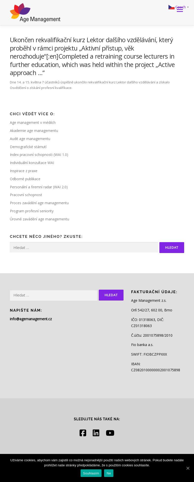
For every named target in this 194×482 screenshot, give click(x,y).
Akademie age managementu (34, 130)
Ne (109, 473)
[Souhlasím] (187, 468)
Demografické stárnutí (28, 146)
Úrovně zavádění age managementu (39, 219)
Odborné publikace (25, 178)
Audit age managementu (30, 138)
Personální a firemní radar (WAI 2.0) (39, 187)
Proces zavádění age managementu (39, 202)
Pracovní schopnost (26, 194)
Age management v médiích (33, 122)
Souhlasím (91, 473)
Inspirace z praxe (23, 170)
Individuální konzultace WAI (32, 162)
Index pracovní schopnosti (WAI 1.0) (39, 154)
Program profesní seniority (32, 211)
